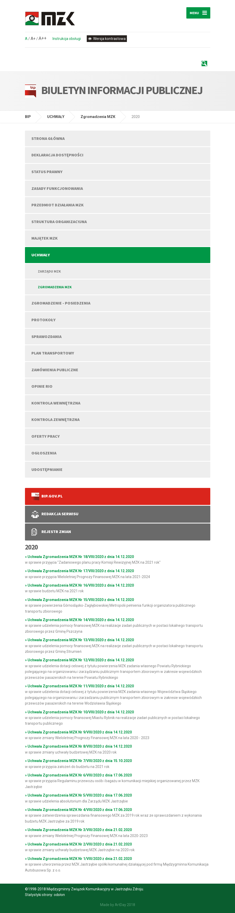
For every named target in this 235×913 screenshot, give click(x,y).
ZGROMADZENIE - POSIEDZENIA (60, 303)
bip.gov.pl (47, 496)
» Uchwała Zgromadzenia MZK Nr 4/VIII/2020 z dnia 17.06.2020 (78, 810)
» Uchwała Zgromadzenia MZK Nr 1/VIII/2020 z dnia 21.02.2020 (78, 859)
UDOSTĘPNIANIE (47, 469)
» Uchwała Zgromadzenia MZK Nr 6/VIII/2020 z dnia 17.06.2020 (78, 775)
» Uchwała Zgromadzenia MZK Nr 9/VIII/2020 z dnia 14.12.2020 (78, 732)
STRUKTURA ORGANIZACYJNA (59, 221)
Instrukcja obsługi (67, 39)
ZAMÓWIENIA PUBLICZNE (54, 369)
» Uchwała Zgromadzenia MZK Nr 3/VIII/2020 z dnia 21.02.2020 (78, 830)
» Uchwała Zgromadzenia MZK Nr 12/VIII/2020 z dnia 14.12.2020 (79, 660)
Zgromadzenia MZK (98, 117)
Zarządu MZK (49, 271)
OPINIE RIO (42, 386)
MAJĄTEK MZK (44, 238)
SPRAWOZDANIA (46, 336)
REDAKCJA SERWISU (55, 514)
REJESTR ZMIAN (51, 532)
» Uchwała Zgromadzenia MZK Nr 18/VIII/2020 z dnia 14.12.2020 (79, 557)
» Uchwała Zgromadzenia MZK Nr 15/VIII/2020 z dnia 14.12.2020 (79, 600)
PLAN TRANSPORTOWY (52, 353)
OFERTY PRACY (45, 436)
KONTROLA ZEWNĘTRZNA (55, 419)
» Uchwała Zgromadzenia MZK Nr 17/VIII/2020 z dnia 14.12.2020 (79, 571)
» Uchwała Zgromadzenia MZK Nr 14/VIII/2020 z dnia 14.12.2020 (79, 620)
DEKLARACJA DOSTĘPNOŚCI (57, 154)
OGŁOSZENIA (43, 452)
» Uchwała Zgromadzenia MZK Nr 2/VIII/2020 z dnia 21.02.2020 (78, 844)
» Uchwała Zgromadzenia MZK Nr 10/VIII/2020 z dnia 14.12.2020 (79, 712)
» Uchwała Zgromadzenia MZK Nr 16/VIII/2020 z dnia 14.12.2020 (79, 585)
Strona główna (48, 138)
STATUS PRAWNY (47, 171)
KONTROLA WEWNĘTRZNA (55, 402)
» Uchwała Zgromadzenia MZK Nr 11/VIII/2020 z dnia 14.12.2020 (79, 686)
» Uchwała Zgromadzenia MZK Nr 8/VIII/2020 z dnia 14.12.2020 (78, 746)
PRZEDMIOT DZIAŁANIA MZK (57, 204)
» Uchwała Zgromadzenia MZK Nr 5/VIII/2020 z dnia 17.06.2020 (78, 795)
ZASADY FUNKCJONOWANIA (57, 188)
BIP (28, 117)
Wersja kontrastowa (107, 39)
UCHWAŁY (55, 117)
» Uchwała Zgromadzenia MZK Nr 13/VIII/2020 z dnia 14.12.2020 (79, 640)
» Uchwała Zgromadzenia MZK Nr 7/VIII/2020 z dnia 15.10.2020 (78, 761)
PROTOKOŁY (43, 319)
